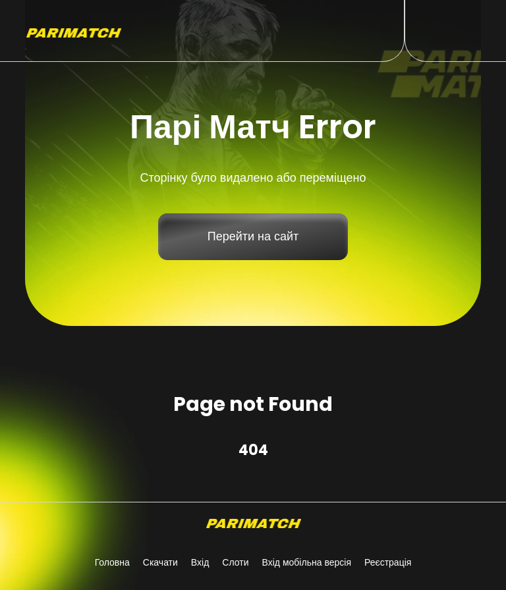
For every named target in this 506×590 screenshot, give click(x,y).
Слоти (235, 562)
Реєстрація (387, 562)
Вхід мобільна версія (306, 562)
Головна (112, 562)
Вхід (200, 562)
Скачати (160, 562)
